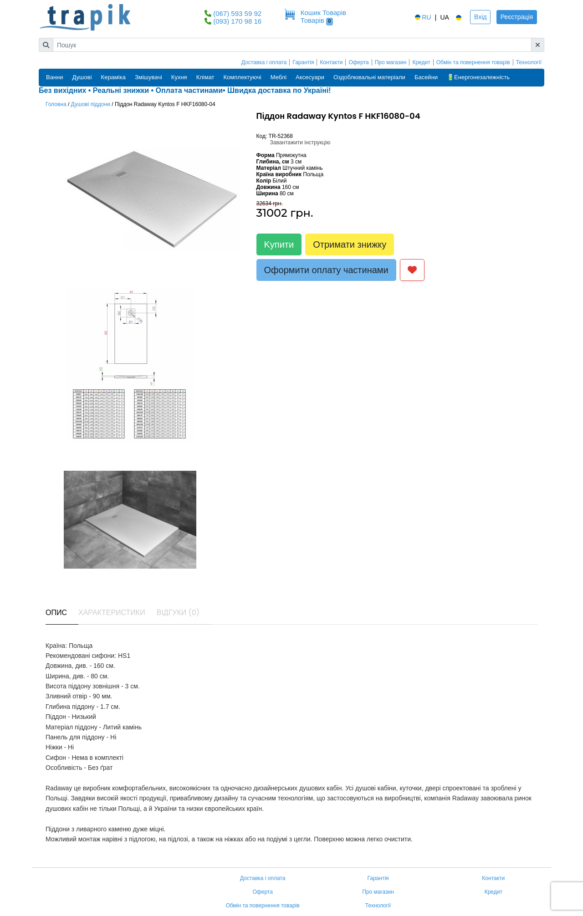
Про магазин (391, 62)
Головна (56, 104)
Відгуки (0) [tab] (178, 612)
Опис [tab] (56, 612)
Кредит (421, 62)
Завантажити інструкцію (300, 142)
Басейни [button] (426, 77)
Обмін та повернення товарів (473, 62)
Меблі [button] (278, 77)
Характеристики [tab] (111, 612)
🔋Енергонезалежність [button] (478, 77)
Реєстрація (517, 16)
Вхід (480, 16)
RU (422, 17)
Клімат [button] (205, 77)
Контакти (331, 62)
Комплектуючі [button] (242, 77)
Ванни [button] (54, 77)
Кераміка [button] (113, 77)
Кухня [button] (179, 77)
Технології (529, 62)
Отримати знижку (349, 244)
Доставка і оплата (264, 62)
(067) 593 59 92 (237, 13)
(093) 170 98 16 (237, 21)
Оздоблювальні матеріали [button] (369, 77)
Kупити (279, 244)
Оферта (358, 62)
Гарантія (303, 62)
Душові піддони (90, 104)
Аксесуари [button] (310, 77)
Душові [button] (82, 77)
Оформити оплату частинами (326, 270)
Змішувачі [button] (148, 77)
